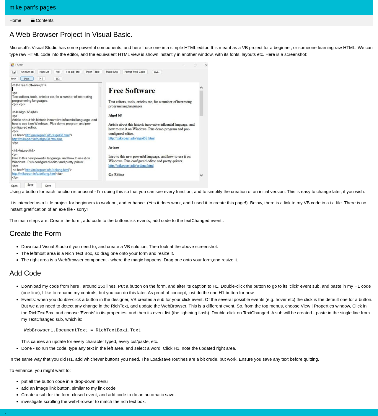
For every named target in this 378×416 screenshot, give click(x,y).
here (75, 286)
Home (15, 20)
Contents (42, 20)
